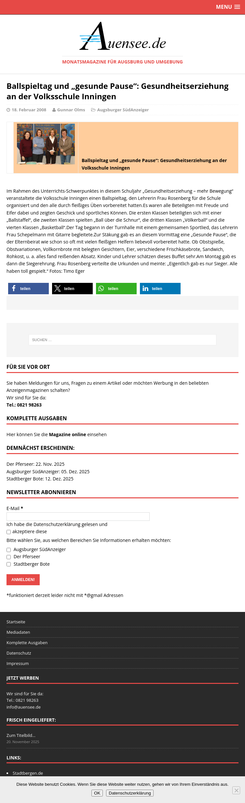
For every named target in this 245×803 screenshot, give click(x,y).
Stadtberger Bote (28, 564)
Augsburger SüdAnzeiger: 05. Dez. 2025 (48, 471)
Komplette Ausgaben (27, 642)
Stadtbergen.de (28, 773)
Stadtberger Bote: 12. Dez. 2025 (40, 479)
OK (97, 793)
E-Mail (15, 508)
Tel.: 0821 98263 (24, 405)
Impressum (18, 663)
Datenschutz (19, 653)
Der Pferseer (23, 556)
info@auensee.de (24, 707)
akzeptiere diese (27, 531)
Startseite (16, 622)
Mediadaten (18, 632)
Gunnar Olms (71, 110)
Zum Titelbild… (21, 735)
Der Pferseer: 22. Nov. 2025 (35, 464)
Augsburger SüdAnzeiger (123, 110)
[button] (28, 288)
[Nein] (236, 790)
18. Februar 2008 (29, 110)
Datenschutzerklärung (57, 524)
